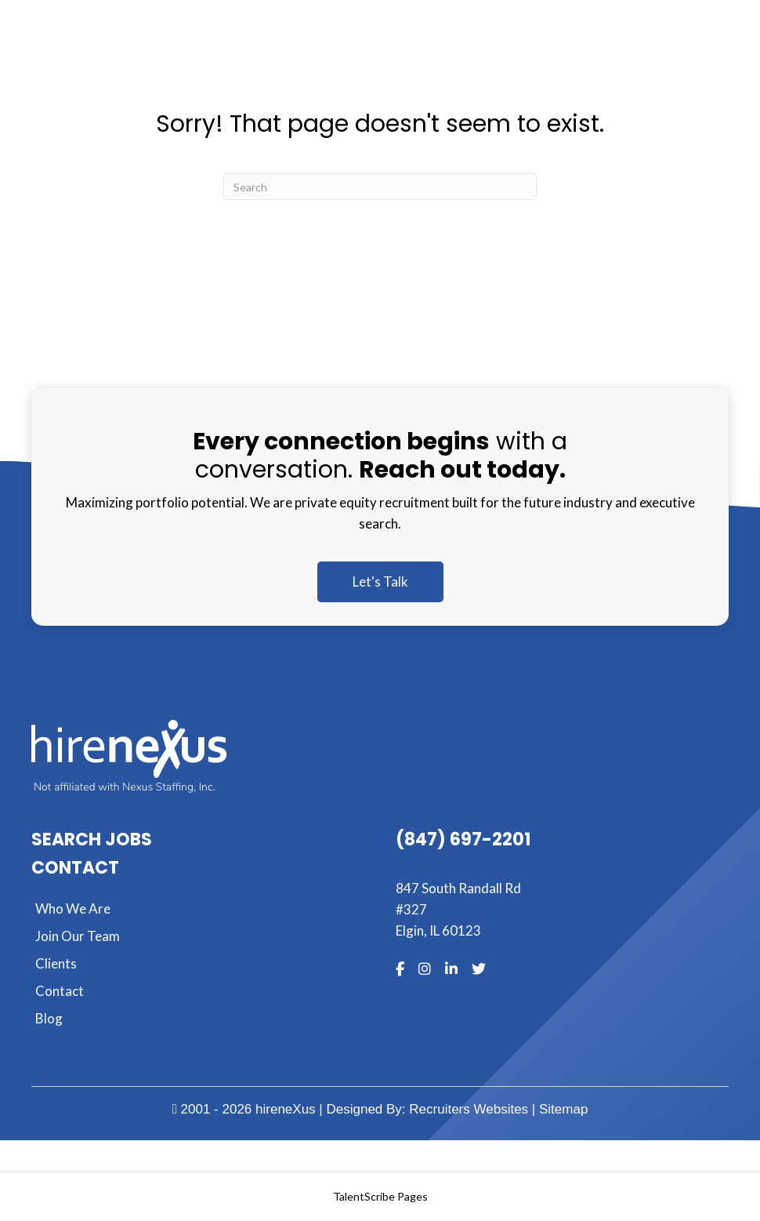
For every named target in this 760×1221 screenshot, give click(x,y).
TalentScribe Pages (380, 1196)
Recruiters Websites (468, 1109)
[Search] (380, 186)
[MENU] (536, 56)
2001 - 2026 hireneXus (244, 1109)
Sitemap (563, 1109)
